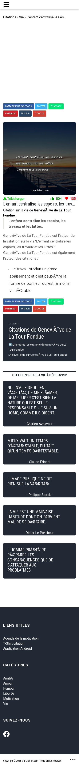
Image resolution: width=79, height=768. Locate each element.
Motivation (11, 699)
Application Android (17, 649)
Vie (5, 704)
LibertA (8, 694)
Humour (9, 688)
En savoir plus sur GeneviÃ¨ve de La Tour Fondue (37, 354)
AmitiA (8, 678)
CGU (73, 759)
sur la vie (21, 210)
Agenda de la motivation (21, 638)
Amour (8, 683)
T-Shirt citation (13, 643)
